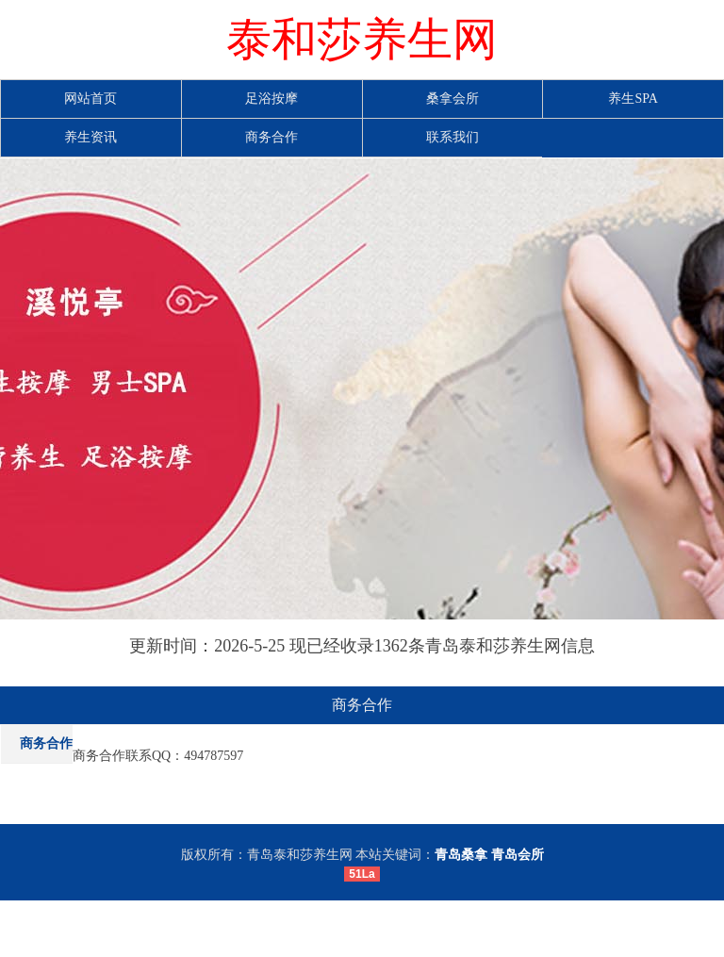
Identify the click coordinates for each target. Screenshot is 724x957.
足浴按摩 (271, 98)
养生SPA (632, 98)
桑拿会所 (452, 98)
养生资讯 (90, 137)
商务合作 (271, 137)
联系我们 (452, 137)
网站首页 (90, 98)
